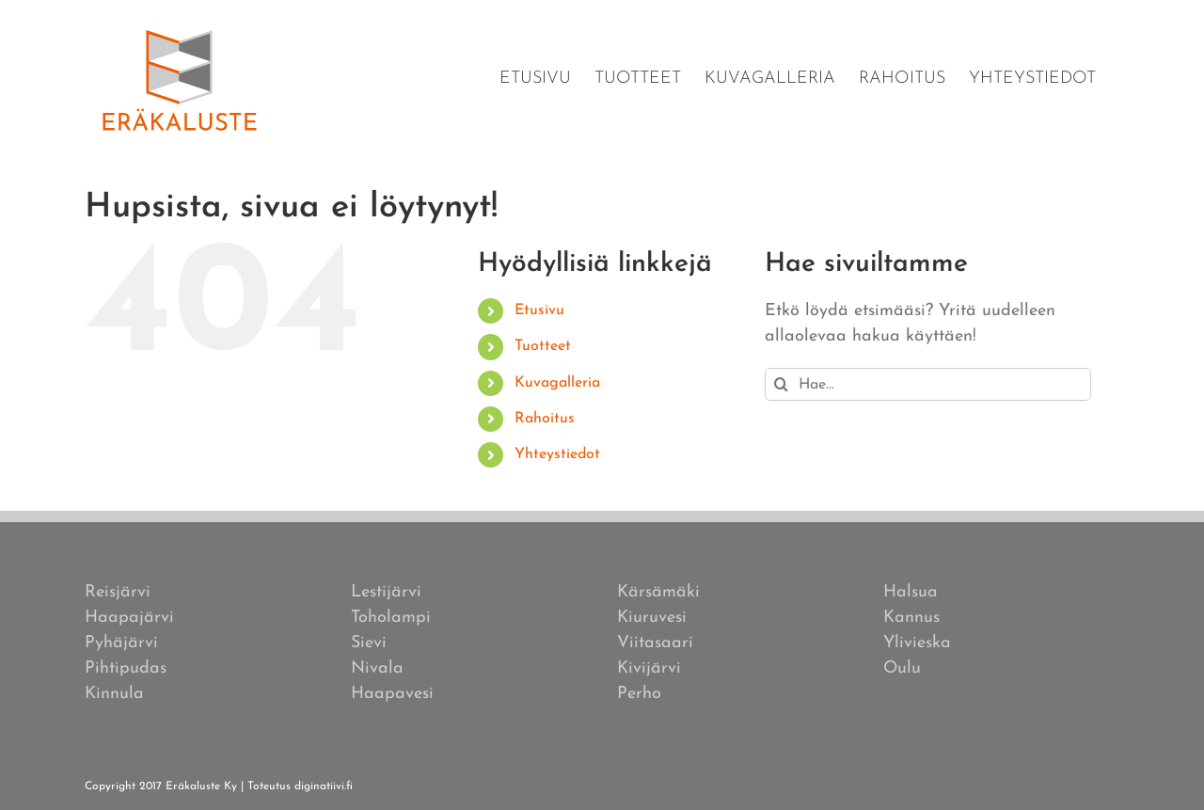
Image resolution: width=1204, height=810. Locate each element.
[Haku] (781, 384)
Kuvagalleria (557, 382)
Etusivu (539, 310)
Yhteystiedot (557, 454)
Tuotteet (543, 346)
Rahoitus (545, 418)
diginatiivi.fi (323, 786)
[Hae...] (928, 384)
